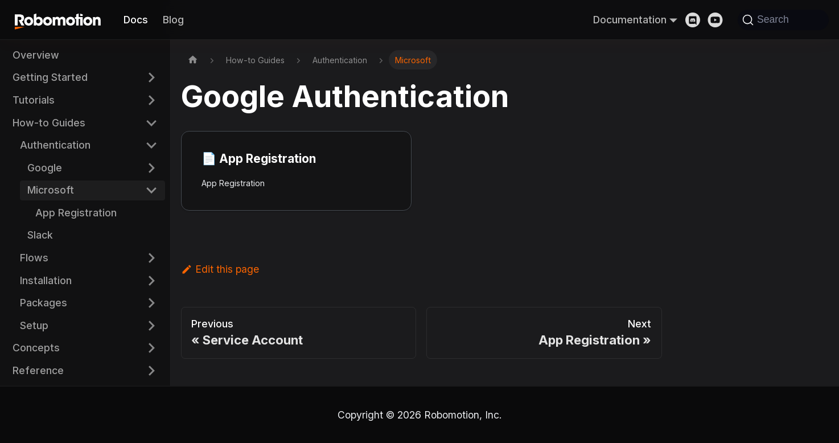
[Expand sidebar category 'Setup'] (151, 325)
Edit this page (220, 269)
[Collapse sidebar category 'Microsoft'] (151, 190)
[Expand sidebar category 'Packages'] (151, 303)
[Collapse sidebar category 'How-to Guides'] (151, 123)
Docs (136, 20)
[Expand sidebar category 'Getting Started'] (151, 78)
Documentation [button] (630, 20)
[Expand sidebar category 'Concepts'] (151, 348)
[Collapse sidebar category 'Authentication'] (151, 145)
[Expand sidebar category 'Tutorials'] (151, 100)
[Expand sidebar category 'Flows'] (151, 258)
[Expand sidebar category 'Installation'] (151, 280)
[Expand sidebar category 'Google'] (151, 168)
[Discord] (696, 20)
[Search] (783, 20)
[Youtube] (719, 20)
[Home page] (193, 59)
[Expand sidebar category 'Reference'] (151, 370)
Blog (173, 20)
